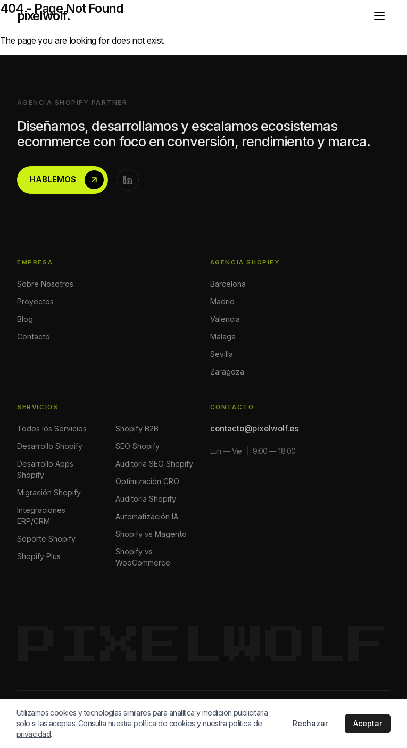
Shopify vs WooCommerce (142, 557)
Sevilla (221, 354)
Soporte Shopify (46, 538)
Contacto (33, 336)
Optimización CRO (147, 481)
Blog (25, 318)
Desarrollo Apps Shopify (45, 469)
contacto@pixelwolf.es (254, 428)
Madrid (222, 301)
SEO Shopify (137, 446)
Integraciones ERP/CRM (41, 515)
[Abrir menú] (379, 16)
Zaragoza (227, 371)
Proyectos (35, 301)
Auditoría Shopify (145, 498)
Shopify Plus (39, 556)
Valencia (225, 318)
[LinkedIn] (128, 180)
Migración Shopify (49, 492)
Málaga (223, 336)
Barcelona (228, 283)
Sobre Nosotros (45, 283)
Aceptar (367, 723)
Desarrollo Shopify (49, 446)
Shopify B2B (137, 428)
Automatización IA (146, 516)
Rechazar (310, 723)
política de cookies (164, 723)
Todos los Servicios (52, 428)
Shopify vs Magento (151, 533)
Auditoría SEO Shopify (154, 463)
